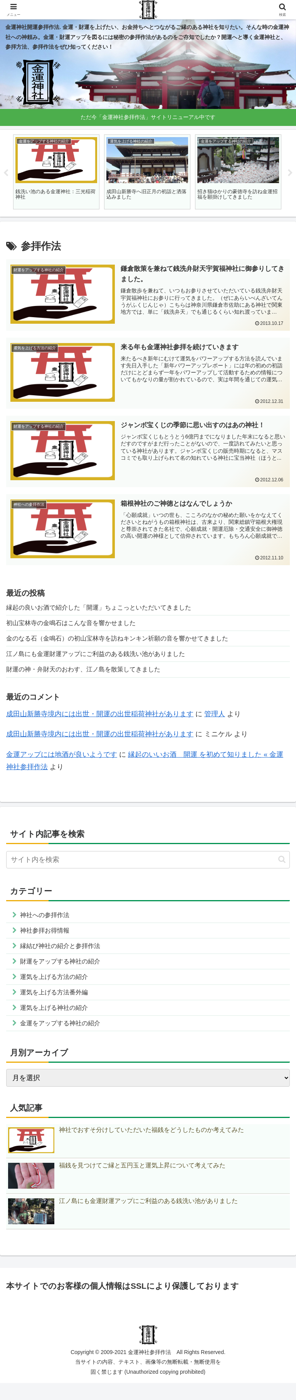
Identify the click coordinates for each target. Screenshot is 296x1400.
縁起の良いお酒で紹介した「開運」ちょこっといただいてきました (110, 609)
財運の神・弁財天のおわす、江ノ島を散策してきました (93, 676)
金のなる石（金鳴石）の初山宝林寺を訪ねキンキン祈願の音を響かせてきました (131, 642)
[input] (148, 866)
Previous (6, 173)
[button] (282, 866)
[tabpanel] (56, 172)
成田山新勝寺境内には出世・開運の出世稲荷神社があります (99, 721)
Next (290, 173)
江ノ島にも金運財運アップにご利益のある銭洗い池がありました (106, 659)
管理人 (214, 721)
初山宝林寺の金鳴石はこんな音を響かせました (79, 625)
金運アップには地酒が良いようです (61, 761)
